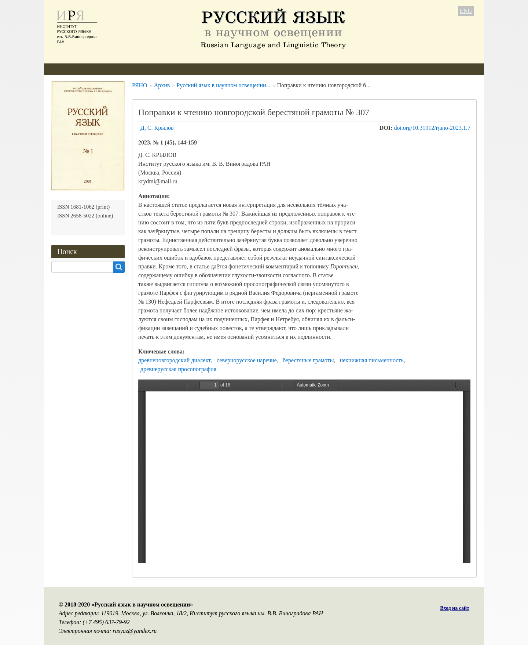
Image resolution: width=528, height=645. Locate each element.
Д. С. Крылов (157, 128)
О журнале (65, 69)
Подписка (269, 69)
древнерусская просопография (178, 369)
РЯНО (139, 85)
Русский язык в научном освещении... (223, 85)
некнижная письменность (371, 360)
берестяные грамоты (308, 360)
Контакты (308, 69)
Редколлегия (109, 69)
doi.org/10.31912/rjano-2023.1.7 (432, 128)
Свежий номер (194, 69)
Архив (234, 69)
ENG (466, 11)
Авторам (150, 69)
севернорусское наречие (247, 360)
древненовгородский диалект (174, 360)
